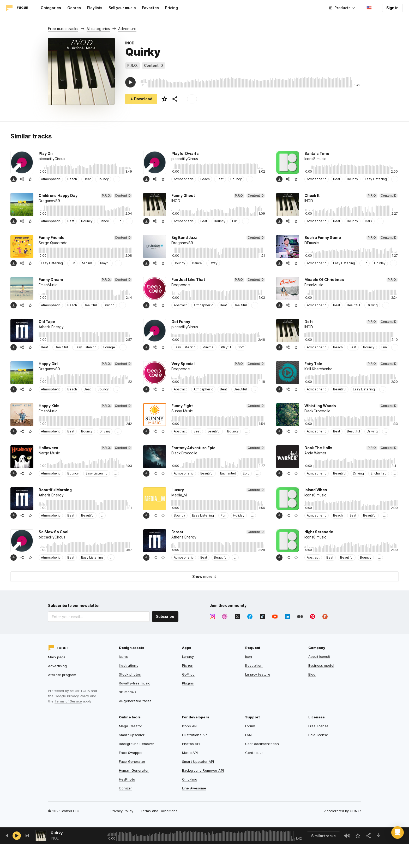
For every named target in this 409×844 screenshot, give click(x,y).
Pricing (171, 7)
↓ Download (141, 99)
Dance (104, 221)
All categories (98, 28)
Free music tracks (63, 28)
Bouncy (103, 179)
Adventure (127, 28)
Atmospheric (51, 179)
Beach (72, 179)
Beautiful (90, 305)
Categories (51, 7)
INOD (130, 43)
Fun (118, 221)
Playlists (94, 7)
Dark (368, 221)
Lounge (109, 347)
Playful (105, 263)
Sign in (392, 7)
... (192, 99)
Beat (87, 179)
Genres (74, 7)
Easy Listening (376, 179)
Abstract (180, 305)
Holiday (380, 263)
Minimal (88, 263)
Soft (241, 347)
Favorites (150, 7)
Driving (109, 305)
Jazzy (213, 263)
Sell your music (122, 7)
